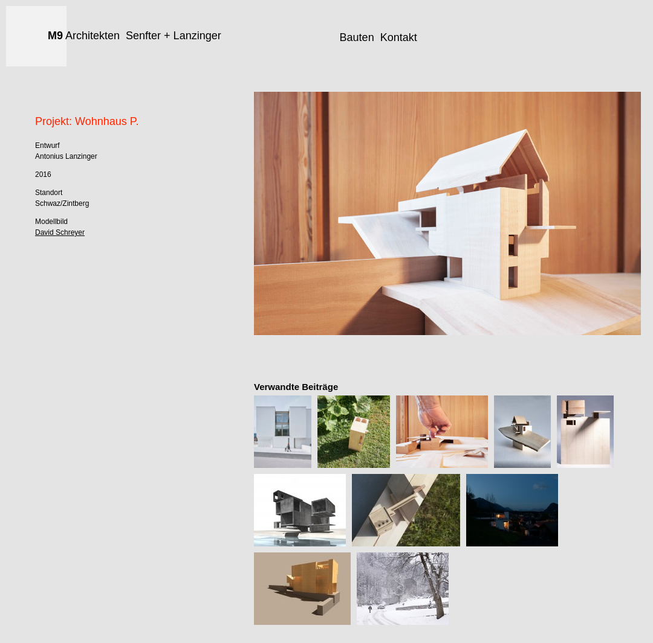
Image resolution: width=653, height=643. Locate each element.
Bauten (357, 37)
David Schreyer (60, 232)
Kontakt (398, 37)
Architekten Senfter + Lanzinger (134, 36)
